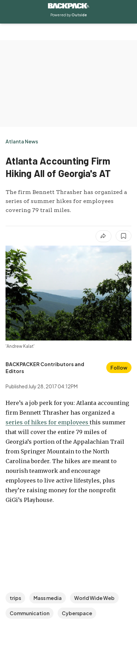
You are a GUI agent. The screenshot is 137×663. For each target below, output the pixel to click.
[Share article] (103, 236)
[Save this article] (123, 235)
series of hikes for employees (48, 422)
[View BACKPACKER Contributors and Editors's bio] (54, 367)
